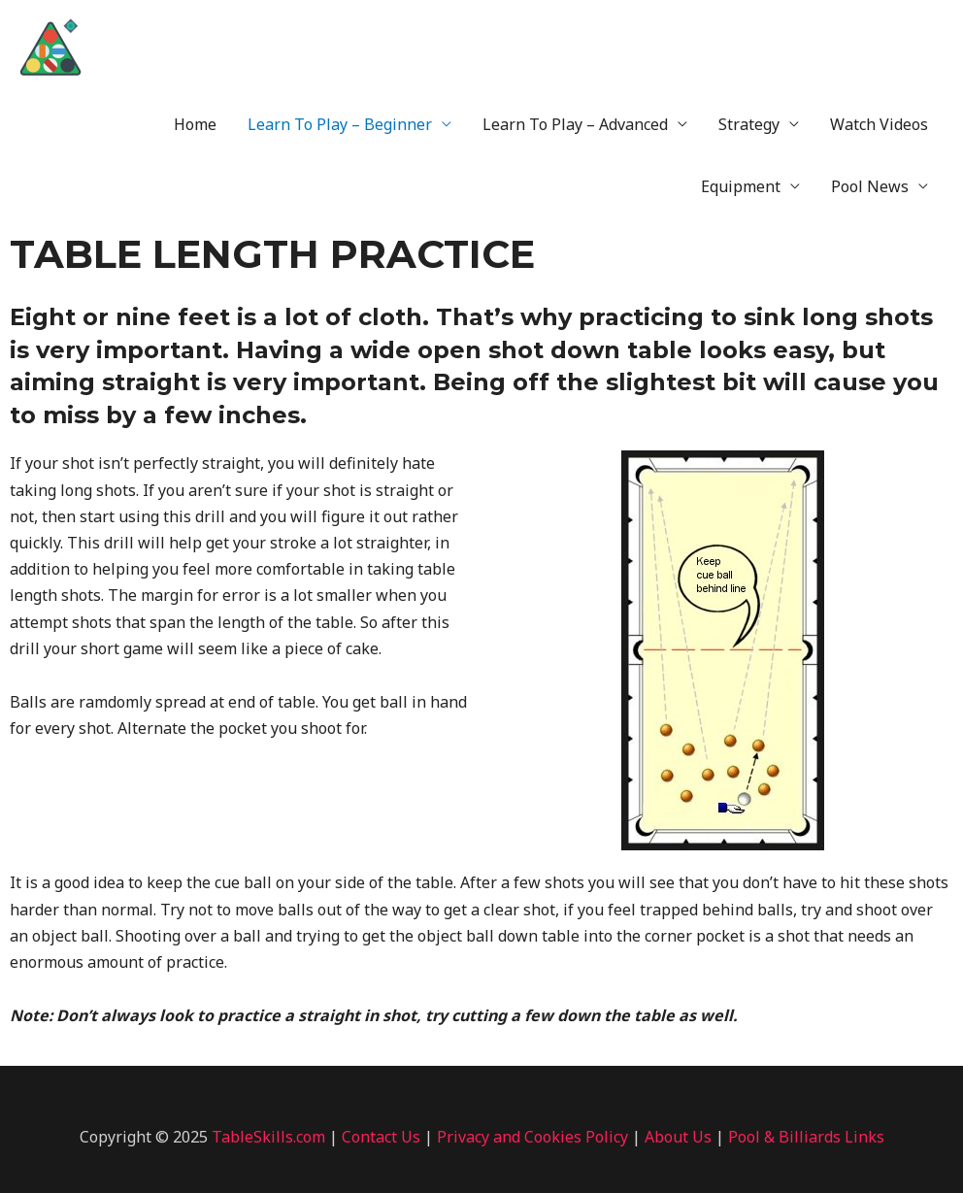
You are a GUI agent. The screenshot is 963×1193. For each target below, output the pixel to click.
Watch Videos (879, 124)
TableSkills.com (268, 1136)
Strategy (749, 124)
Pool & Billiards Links (806, 1136)
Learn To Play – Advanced (575, 124)
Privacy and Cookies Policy (532, 1136)
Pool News (870, 186)
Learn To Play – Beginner (340, 124)
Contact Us (381, 1136)
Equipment (740, 186)
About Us (678, 1136)
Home (195, 124)
